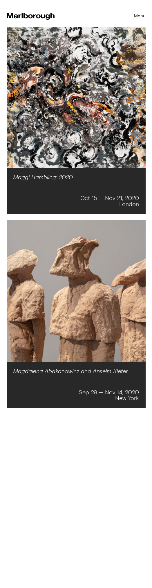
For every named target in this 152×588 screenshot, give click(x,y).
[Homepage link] (31, 17)
